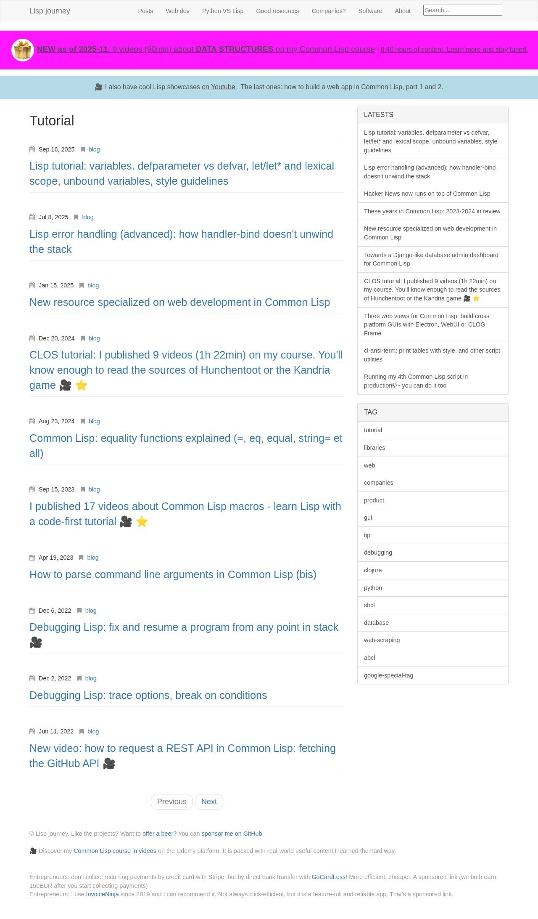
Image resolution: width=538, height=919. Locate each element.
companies (378, 482)
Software (370, 11)
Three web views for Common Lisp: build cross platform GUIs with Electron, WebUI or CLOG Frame (426, 325)
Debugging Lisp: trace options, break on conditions (148, 695)
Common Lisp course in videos (115, 850)
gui (368, 517)
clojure (373, 570)
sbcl (369, 605)
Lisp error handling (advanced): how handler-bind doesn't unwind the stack (430, 172)
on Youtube (219, 86)
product (374, 500)
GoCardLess (328, 877)
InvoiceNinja (102, 894)
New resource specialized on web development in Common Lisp (179, 302)
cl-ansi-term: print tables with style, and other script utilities (432, 355)
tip (367, 535)
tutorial (373, 430)
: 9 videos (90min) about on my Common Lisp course (206, 49)
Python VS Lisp (222, 11)
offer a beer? (159, 833)
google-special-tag (389, 675)
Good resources (277, 11)
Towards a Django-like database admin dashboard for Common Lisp (431, 259)
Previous (172, 801)
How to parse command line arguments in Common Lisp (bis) (172, 574)
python (373, 587)
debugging (378, 552)
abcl (369, 657)
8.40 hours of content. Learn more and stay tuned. (454, 49)
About (403, 11)
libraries (374, 447)
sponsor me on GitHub (232, 833)
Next (209, 801)
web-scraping (382, 640)
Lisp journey (49, 11)
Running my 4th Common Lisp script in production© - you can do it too (416, 381)
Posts (145, 11)
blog (94, 149)
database (376, 622)
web (369, 465)
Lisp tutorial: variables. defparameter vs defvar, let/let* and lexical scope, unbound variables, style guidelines (431, 141)
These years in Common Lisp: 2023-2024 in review (432, 211)
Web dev (178, 11)
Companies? (329, 11)
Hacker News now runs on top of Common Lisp (427, 193)
